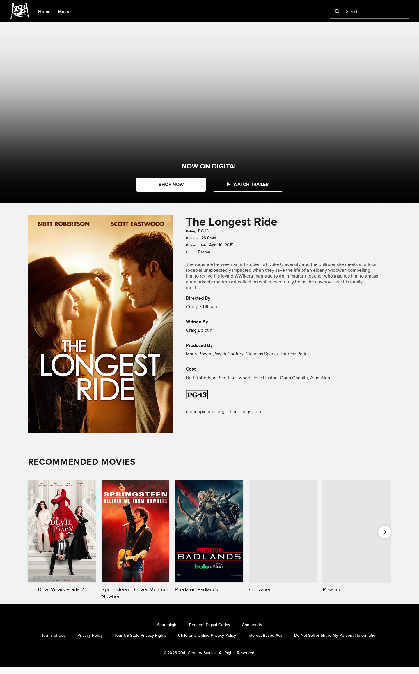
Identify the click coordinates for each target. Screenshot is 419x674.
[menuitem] (44, 11)
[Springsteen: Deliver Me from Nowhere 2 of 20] (136, 531)
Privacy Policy (90, 642)
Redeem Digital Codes (209, 632)
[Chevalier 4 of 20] (283, 531)
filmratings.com (245, 411)
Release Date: (197, 245)
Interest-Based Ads (265, 642)
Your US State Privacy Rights (140, 642)
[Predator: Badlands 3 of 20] (209, 531)
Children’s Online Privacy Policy (207, 642)
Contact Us (252, 632)
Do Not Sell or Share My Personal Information (336, 642)
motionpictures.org (205, 411)
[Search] (365, 11)
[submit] (337, 11)
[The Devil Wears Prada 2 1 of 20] (62, 531)
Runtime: (193, 238)
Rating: (191, 231)
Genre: (191, 252)
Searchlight (167, 632)
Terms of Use (53, 642)
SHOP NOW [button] (171, 184)
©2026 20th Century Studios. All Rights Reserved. (209, 660)
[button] (248, 185)
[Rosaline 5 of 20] (357, 531)
